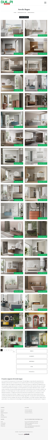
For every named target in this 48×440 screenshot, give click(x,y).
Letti (2, 421)
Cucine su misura (28, 412)
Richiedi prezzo (18, 35)
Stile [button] (32, 366)
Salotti (2, 411)
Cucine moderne (28, 411)
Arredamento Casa (22, 12)
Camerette (3, 423)
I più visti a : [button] (32, 371)
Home (15, 12)
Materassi (3, 425)
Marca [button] (31, 351)
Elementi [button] (31, 356)
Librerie (2, 409)
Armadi (2, 415)
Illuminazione (4, 417)
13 (13, 351)
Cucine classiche (28, 409)
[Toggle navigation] (45, 3)
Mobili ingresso (4, 412)
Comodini (3, 424)
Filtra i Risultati (24, 17)
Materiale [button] (31, 361)
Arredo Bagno (31, 12)
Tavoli (2, 414)
